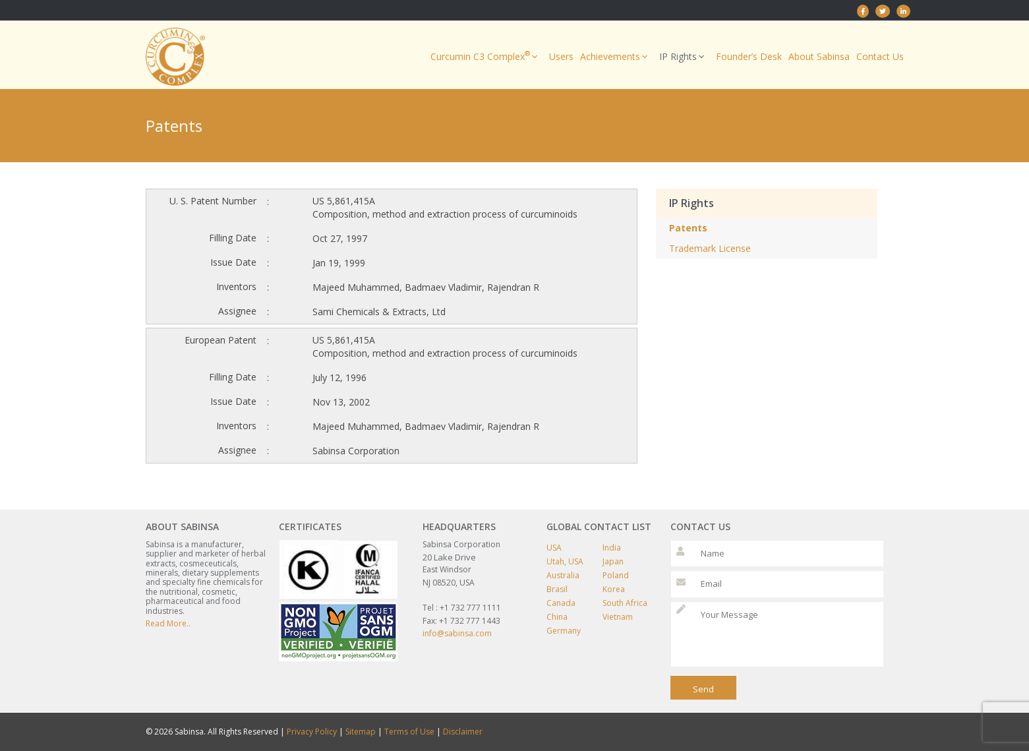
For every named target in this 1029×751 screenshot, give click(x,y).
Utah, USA (564, 561)
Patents (688, 228)
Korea (614, 589)
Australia (562, 575)
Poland (616, 575)
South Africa (625, 603)
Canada (560, 603)
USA (554, 547)
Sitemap (360, 731)
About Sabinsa (819, 56)
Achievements (616, 56)
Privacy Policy (312, 731)
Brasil (557, 589)
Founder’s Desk (749, 56)
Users (561, 56)
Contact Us (880, 56)
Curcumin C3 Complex (486, 56)
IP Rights (684, 56)
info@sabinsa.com (457, 633)
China (557, 616)
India (612, 547)
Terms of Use (409, 731)
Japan (613, 561)
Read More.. (168, 623)
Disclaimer (463, 731)
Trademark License (710, 248)
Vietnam (618, 616)
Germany (563, 630)
